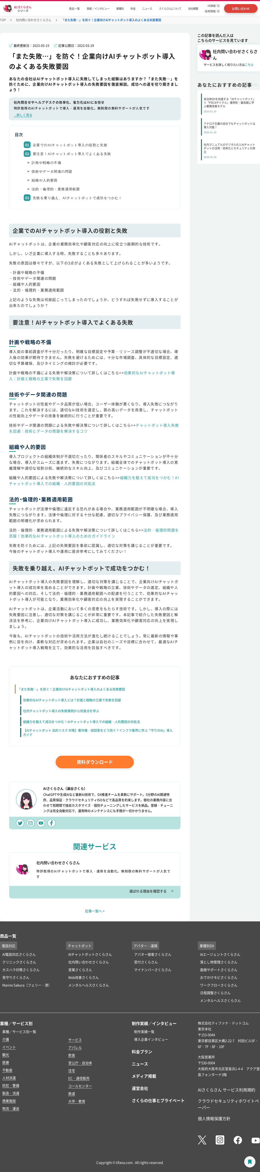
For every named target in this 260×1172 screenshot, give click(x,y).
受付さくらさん (146, 962)
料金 (132, 8)
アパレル (75, 1047)
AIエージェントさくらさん (220, 954)
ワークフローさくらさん (218, 985)
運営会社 (140, 1088)
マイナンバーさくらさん (152, 969)
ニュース (147, 8)
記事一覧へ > (95, 910)
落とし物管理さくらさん (218, 962)
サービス (75, 1039)
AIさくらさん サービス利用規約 (226, 1090)
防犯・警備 (10, 1085)
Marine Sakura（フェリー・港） (27, 985)
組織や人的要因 (45, 180)
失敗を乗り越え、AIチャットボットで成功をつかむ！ (77, 198)
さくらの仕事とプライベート (158, 1100)
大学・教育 (76, 1101)
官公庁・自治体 (80, 1062)
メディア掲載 (144, 1076)
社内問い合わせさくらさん (33, 20)
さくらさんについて (170, 8)
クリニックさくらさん (19, 962)
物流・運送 (10, 1108)
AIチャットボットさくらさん (90, 954)
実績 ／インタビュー (98, 8)
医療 (5, 1062)
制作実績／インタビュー (154, 1023)
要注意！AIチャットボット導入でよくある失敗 (72, 154)
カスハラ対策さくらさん (21, 969)
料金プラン (142, 1051)
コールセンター (80, 1085)
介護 (5, 1039)
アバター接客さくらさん (152, 954)
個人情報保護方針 (214, 1118)
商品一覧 (74, 8)
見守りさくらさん (15, 977)
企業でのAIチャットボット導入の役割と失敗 (70, 145)
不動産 (7, 1070)
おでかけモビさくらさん (218, 977)
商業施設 (9, 1100)
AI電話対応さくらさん (19, 954)
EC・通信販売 (79, 1078)
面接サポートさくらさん (218, 969)
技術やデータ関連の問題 (52, 171)
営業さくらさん (80, 969)
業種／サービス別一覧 (19, 1031)
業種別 (120, 8)
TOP (3, 20)
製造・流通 (10, 1093)
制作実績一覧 (144, 1031)
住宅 (71, 1070)
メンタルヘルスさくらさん (88, 985)
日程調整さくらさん (215, 992)
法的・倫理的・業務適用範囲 (56, 189)
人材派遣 (9, 1077)
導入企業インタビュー (151, 1039)
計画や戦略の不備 (46, 163)
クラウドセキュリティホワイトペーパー (228, 1104)
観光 (5, 1054)
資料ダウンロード (95, 762)
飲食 (71, 1055)
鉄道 (71, 1093)
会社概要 (193, 8)
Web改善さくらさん (83, 977)
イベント (9, 1047)
